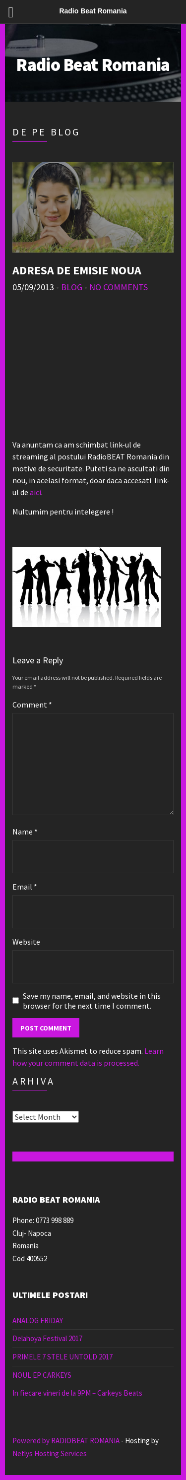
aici (35, 492)
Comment (32, 704)
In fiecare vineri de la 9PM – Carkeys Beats (77, 1393)
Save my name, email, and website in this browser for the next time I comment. (92, 1001)
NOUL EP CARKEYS (41, 1375)
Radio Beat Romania (93, 65)
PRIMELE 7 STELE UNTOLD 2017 (62, 1356)
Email (24, 887)
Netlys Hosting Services (49, 1453)
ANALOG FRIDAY (37, 1320)
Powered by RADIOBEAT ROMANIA (66, 1440)
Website (26, 942)
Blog (71, 287)
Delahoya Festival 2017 (47, 1338)
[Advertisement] (93, 370)
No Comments (118, 287)
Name (25, 832)
